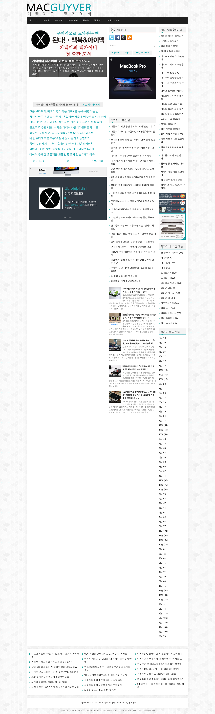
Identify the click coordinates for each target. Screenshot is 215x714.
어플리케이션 (114, 20)
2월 (160, 361)
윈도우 (86, 20)
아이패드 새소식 (169, 283)
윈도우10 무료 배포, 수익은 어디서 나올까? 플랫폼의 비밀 (63, 127)
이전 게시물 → (99, 161)
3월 (160, 356)
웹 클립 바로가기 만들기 (172, 179)
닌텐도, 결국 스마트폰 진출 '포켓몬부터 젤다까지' (55, 672)
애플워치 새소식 (169, 313)
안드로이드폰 (167, 303)
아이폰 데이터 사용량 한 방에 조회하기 (103, 685)
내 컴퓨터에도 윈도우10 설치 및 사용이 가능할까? (59, 138)
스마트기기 (73, 20)
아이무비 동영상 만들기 (172, 77)
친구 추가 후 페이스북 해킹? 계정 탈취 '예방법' (159, 664)
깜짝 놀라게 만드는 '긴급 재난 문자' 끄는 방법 (133, 241)
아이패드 (59, 20)
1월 (160, 365)
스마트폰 (165, 278)
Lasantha (106, 710)
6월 (160, 342)
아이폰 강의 (166, 288)
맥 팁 (163, 267)
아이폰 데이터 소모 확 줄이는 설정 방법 (103, 680)
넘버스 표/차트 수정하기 (172, 90)
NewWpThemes (76, 710)
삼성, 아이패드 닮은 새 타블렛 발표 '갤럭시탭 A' (54, 667)
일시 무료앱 (166, 318)
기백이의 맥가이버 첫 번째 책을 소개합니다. (61, 61)
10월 (161, 379)
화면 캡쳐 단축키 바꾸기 (172, 134)
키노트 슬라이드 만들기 (172, 109)
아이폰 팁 (165, 298)
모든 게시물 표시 (91, 104)
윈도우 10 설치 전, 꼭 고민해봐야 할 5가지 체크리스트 (61, 132)
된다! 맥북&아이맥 (170, 252)
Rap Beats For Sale (147, 710)
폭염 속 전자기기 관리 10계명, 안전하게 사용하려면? (60, 143)
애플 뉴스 (165, 308)
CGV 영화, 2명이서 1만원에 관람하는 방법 (131, 246)
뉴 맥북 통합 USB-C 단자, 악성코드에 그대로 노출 (55, 687)
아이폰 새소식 (167, 293)
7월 (160, 338)
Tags (127, 52)
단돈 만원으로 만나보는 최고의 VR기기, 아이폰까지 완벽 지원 (65, 122)
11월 (161, 374)
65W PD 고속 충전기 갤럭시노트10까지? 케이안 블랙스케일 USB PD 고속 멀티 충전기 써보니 (139, 395)
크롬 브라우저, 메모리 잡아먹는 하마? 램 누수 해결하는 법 (63, 111)
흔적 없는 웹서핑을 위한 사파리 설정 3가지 (52, 662)
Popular (115, 52)
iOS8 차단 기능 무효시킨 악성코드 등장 (50, 677)
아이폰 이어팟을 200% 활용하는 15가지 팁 (131, 155)
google (132, 702)
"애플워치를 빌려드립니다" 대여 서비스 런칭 (105, 675)
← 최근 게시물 (37, 161)
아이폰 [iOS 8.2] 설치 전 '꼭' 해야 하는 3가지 (158, 669)
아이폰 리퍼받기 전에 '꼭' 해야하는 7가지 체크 (159, 659)
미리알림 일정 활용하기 (172, 114)
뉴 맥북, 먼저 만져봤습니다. (124, 276)
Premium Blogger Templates (124, 710)
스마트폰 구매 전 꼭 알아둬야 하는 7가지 (156, 674)
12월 (161, 370)
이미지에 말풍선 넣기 (171, 72)
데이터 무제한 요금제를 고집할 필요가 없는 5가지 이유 (62, 154)
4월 (160, 352)
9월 (160, 384)
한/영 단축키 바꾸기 (170, 51)
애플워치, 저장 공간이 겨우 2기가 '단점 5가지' (133, 126)
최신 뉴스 (98, 20)
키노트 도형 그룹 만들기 (172, 104)
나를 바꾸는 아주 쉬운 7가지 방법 (100, 690)
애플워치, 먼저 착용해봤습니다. (126, 281)
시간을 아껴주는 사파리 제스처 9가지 (49, 682)
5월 (160, 347)
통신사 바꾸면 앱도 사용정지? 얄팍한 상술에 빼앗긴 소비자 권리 (67, 116)
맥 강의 (164, 257)
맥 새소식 (165, 262)
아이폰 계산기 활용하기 (172, 36)
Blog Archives (142, 52)
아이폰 (47, 20)
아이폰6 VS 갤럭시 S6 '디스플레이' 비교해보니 (159, 654)
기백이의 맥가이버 (106, 702)
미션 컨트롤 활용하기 (171, 129)
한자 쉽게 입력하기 (170, 46)
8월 (160, 388)
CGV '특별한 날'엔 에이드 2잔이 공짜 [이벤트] (105, 654)
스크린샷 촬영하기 (170, 41)
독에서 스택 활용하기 (171, 119)
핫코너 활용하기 (169, 124)
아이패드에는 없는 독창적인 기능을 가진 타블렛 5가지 (61, 149)
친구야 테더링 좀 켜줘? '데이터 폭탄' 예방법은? (160, 679)
